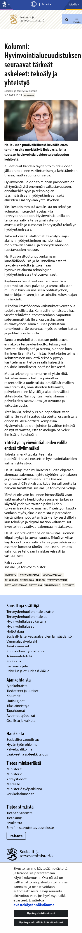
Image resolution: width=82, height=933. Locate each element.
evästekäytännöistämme (34, 904)
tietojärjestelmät (16, 585)
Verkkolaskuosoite (21, 793)
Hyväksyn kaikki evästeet (41, 913)
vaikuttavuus (52, 585)
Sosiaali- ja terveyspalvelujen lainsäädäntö (40, 636)
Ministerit (15, 769)
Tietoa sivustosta (20, 812)
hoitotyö (10, 574)
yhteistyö (68, 585)
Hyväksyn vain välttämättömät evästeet (41, 922)
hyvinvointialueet (30, 574)
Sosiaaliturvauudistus (23, 739)
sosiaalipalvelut (53, 574)
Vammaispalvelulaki (22, 641)
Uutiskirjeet (16, 700)
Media (74, 4)
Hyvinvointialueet (21, 626)
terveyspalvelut (57, 579)
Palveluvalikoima (19, 749)
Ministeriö (15, 774)
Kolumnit (14, 695)
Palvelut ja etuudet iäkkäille (28, 670)
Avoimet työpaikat (21, 715)
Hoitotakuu (16, 631)
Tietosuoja (15, 817)
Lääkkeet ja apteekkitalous (27, 754)
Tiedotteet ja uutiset (23, 690)
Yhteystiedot (17, 779)
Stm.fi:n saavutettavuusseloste (30, 827)
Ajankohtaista (17, 685)
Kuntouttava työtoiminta (26, 651)
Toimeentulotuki (20, 656)
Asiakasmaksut (18, 646)
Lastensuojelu (18, 666)
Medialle (14, 784)
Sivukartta (14, 822)
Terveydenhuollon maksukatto (30, 611)
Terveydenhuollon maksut (27, 616)
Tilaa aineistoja (18, 705)
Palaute (16, 835)
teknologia (27, 579)
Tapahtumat (16, 710)
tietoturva (35, 585)
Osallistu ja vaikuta (21, 720)
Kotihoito (14, 661)
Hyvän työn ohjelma (22, 744)
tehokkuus (11, 579)
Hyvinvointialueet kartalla (27, 621)
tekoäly (40, 579)
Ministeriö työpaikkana (25, 788)
